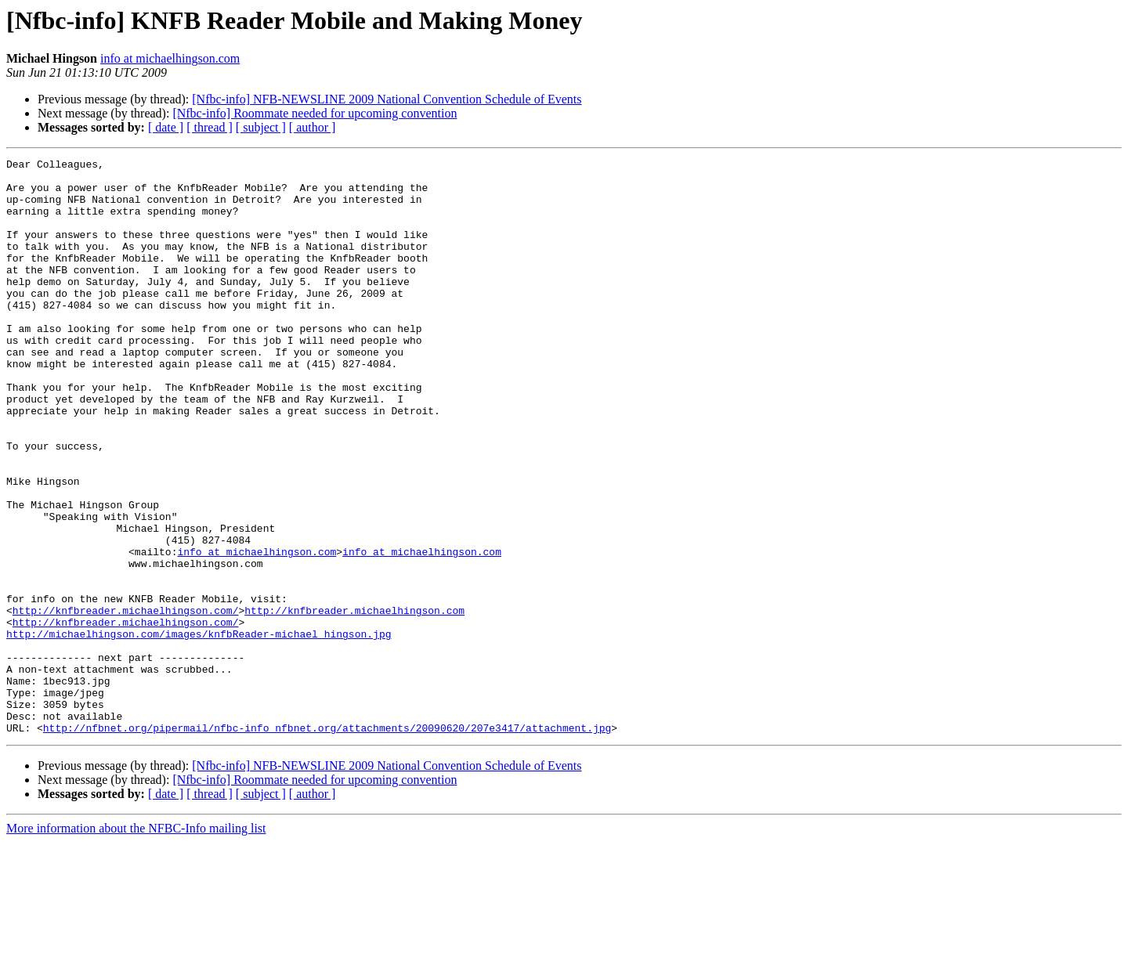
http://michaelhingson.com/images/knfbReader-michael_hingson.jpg (198, 730)
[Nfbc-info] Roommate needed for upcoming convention (314, 113)
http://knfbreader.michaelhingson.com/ (126, 702)
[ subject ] (261, 127)
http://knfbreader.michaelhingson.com (354, 702)
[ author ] (312, 127)
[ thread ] (209, 127)
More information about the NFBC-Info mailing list (136, 943)
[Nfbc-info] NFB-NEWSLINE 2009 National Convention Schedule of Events (386, 99)
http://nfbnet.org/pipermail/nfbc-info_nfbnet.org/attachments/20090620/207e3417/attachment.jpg (327, 843)
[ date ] (165, 127)
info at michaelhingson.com (170, 58)
